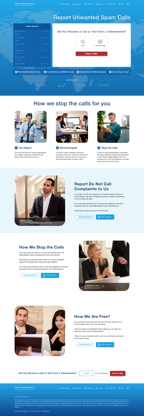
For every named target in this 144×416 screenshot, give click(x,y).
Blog (128, 4)
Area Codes (99, 4)
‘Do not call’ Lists (110, 4)
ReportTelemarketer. (25, 4)
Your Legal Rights (64, 4)
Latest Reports (88, 4)
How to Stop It (76, 4)
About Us (121, 4)
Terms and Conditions (21, 411)
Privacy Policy (34, 411)
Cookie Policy (45, 411)
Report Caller (92, 54)
